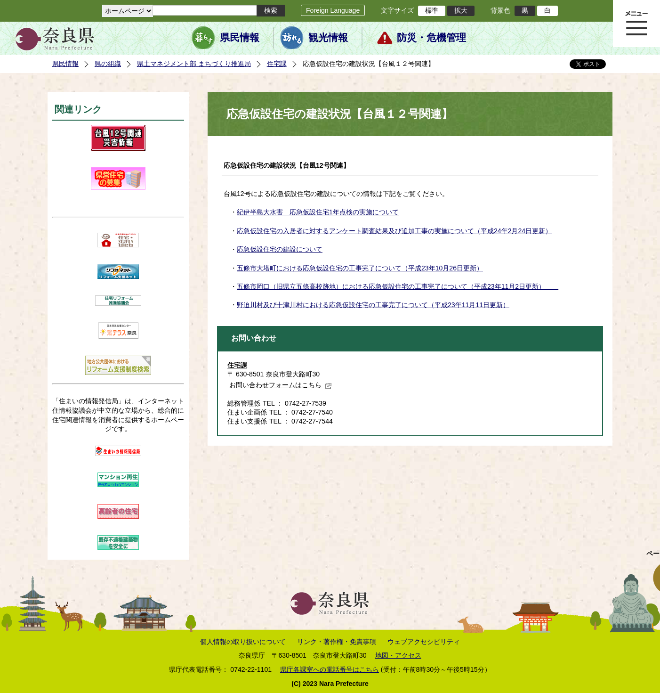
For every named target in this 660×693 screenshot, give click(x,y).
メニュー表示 (636, 23)
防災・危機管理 (431, 37)
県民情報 (239, 37)
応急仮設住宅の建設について (279, 249)
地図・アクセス (398, 655)
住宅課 (277, 63)
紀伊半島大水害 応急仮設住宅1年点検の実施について (318, 212)
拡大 (460, 10)
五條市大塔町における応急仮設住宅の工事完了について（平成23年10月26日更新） (360, 268)
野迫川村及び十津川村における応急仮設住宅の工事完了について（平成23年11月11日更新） (373, 305)
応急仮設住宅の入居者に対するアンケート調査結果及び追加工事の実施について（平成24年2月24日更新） (394, 231)
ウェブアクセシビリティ (423, 641)
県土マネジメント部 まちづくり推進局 (194, 63)
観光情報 (328, 37)
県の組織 (108, 63)
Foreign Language (333, 10)
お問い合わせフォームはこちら (280, 385)
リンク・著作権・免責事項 (336, 641)
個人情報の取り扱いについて (243, 641)
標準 (431, 10)
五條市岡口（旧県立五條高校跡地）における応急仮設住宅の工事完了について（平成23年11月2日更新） (397, 286)
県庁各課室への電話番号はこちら (329, 669)
